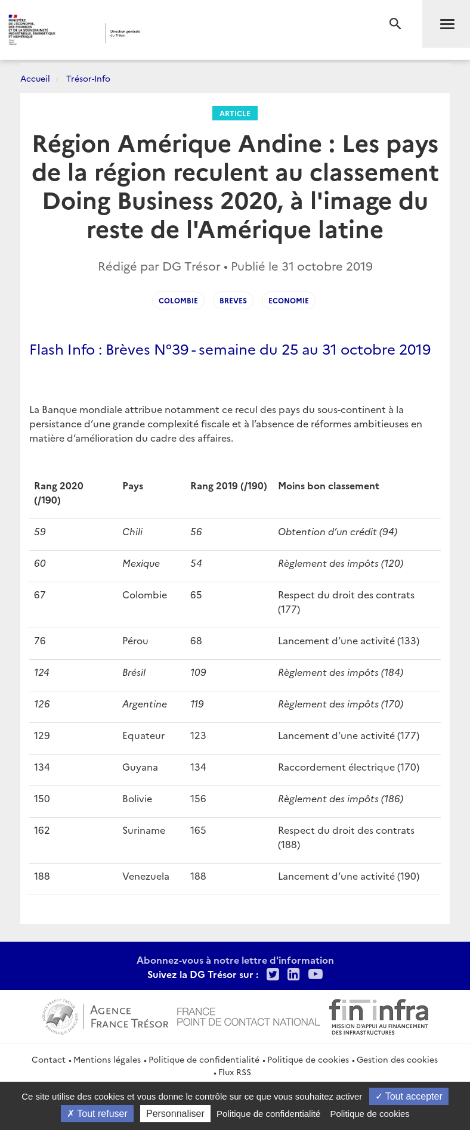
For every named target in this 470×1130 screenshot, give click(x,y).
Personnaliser (175, 1114)
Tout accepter (409, 1096)
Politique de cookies (308, 1059)
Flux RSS (234, 1072)
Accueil (35, 78)
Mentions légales (107, 1059)
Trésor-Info (88, 78)
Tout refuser (97, 1114)
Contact (49, 1059)
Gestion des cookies (397, 1059)
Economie (288, 300)
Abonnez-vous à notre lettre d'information (235, 959)
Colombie (178, 300)
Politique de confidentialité (204, 1059)
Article (235, 113)
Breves (233, 300)
